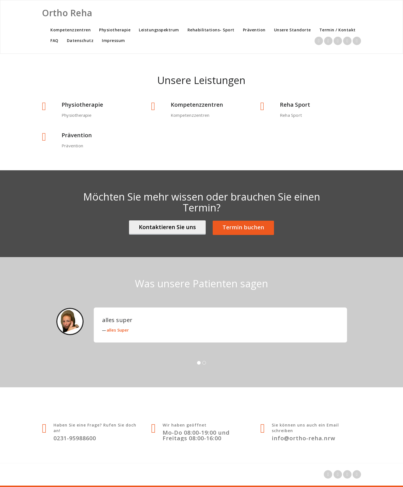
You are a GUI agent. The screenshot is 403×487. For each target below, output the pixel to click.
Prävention (254, 29)
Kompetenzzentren (70, 29)
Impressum (113, 40)
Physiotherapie (114, 29)
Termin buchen (243, 227)
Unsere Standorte (292, 29)
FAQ (54, 40)
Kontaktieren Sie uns (167, 227)
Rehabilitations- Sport (211, 29)
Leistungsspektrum (159, 29)
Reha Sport (295, 104)
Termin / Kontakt (337, 29)
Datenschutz (80, 40)
